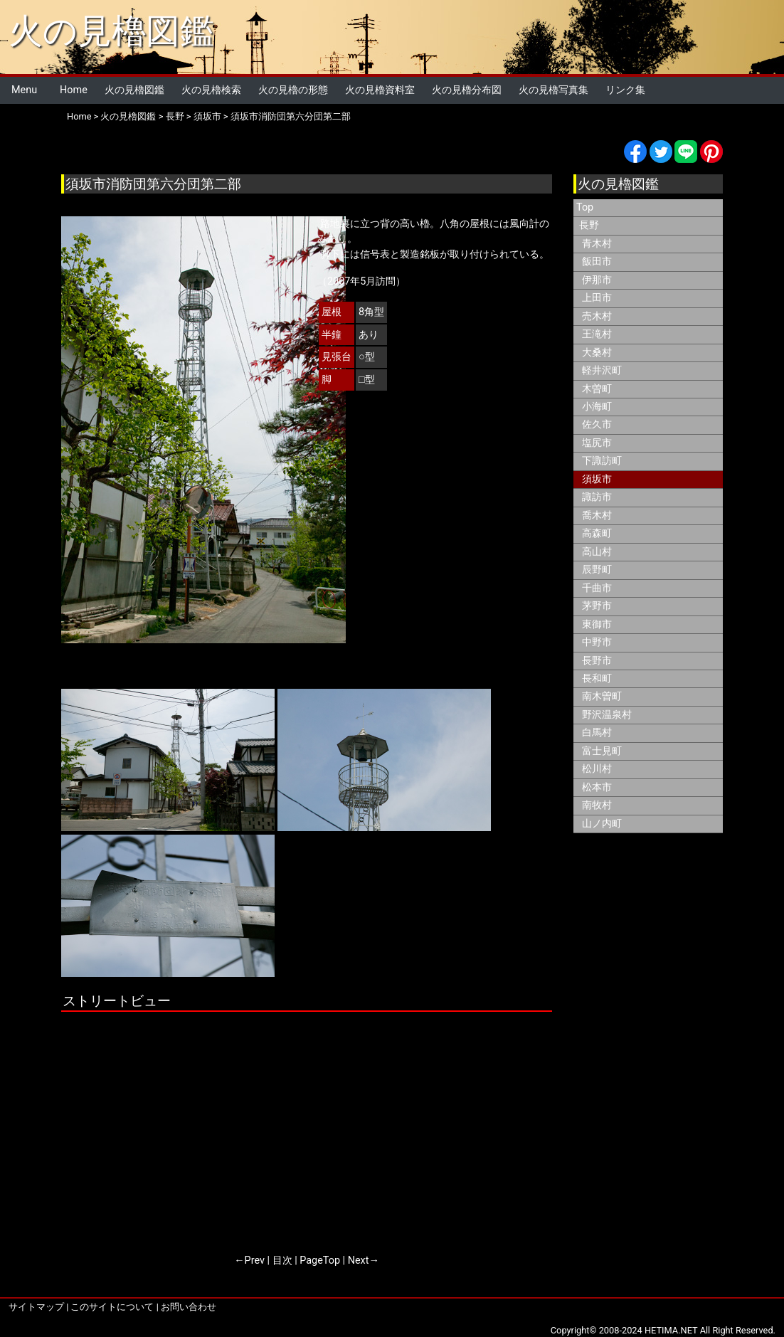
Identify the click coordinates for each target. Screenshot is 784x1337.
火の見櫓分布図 (467, 90)
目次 (282, 1260)
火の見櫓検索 (211, 90)
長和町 (597, 678)
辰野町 (597, 570)
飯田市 (597, 261)
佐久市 (597, 424)
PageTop (320, 1260)
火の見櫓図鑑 (111, 31)
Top (584, 207)
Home (74, 90)
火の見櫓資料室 (380, 90)
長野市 (597, 661)
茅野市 (597, 606)
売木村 (597, 316)
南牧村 (597, 805)
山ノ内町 (602, 824)
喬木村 (597, 515)
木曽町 (597, 389)
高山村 (597, 552)
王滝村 (597, 334)
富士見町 (602, 751)
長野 (175, 116)
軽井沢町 (602, 370)
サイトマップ (36, 1306)
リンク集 (625, 90)
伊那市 (597, 280)
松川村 (597, 769)
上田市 (597, 298)
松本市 (597, 787)
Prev (255, 1260)
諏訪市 (597, 497)
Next (358, 1260)
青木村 (597, 244)
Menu (24, 90)
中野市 (597, 642)
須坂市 (207, 116)
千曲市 (597, 588)
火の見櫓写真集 (553, 90)
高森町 (597, 533)
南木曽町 (602, 696)
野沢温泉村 (607, 715)
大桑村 (597, 353)
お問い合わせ (188, 1306)
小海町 (597, 407)
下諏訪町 (602, 461)
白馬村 (597, 732)
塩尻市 (597, 443)
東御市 (597, 624)
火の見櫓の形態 (293, 90)
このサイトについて (112, 1306)
